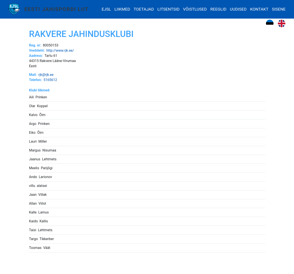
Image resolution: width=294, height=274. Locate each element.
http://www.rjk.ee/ (60, 50)
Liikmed (122, 9)
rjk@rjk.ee (45, 75)
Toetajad (144, 9)
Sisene (279, 9)
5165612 (50, 80)
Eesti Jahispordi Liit (56, 9)
